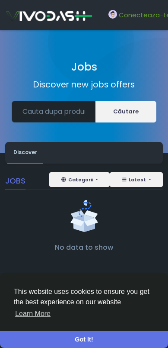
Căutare (126, 111)
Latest (134, 179)
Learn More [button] (33, 313)
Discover (25, 152)
